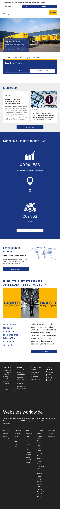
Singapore (29, 454)
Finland (39, 448)
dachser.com (11, 423)
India (27, 441)
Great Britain (40, 456)
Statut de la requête (42, 70)
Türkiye (39, 496)
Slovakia (39, 484)
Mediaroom (34, 376)
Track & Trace (8, 58)
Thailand (28, 460)
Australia (50, 433)
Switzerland (40, 492)
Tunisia (5, 436)
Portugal (39, 479)
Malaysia (28, 452)
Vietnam (28, 462)
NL (41, 438)
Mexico (16, 444)
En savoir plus (30, 127)
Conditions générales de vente (21, 379)
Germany (39, 453)
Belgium (39, 436)
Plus (30, 230)
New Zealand (52, 436)
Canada (16, 439)
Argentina (17, 433)
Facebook (49, 372)
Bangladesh (29, 433)
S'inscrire (8, 389)
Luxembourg (40, 466)
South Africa (6, 439)
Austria (39, 433)
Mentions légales (22, 370)
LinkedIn (49, 375)
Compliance (20, 383)
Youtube (49, 377)
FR (38, 438)
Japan (27, 447)
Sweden (39, 489)
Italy (38, 464)
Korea (27, 449)
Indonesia (28, 444)
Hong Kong (29, 439)
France (39, 450)
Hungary (39, 458)
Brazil (16, 436)
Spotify (49, 380)
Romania (39, 481)
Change (43, 6)
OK (26, 6)
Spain (38, 486)
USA (15, 447)
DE (41, 468)
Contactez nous (35, 379)
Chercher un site (15, 269)
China (27, 436)
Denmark (39, 445)
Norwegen (40, 473)
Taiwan (28, 457)
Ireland (39, 461)
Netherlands (40, 471)
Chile (15, 441)
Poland (39, 476)
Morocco (5, 433)
